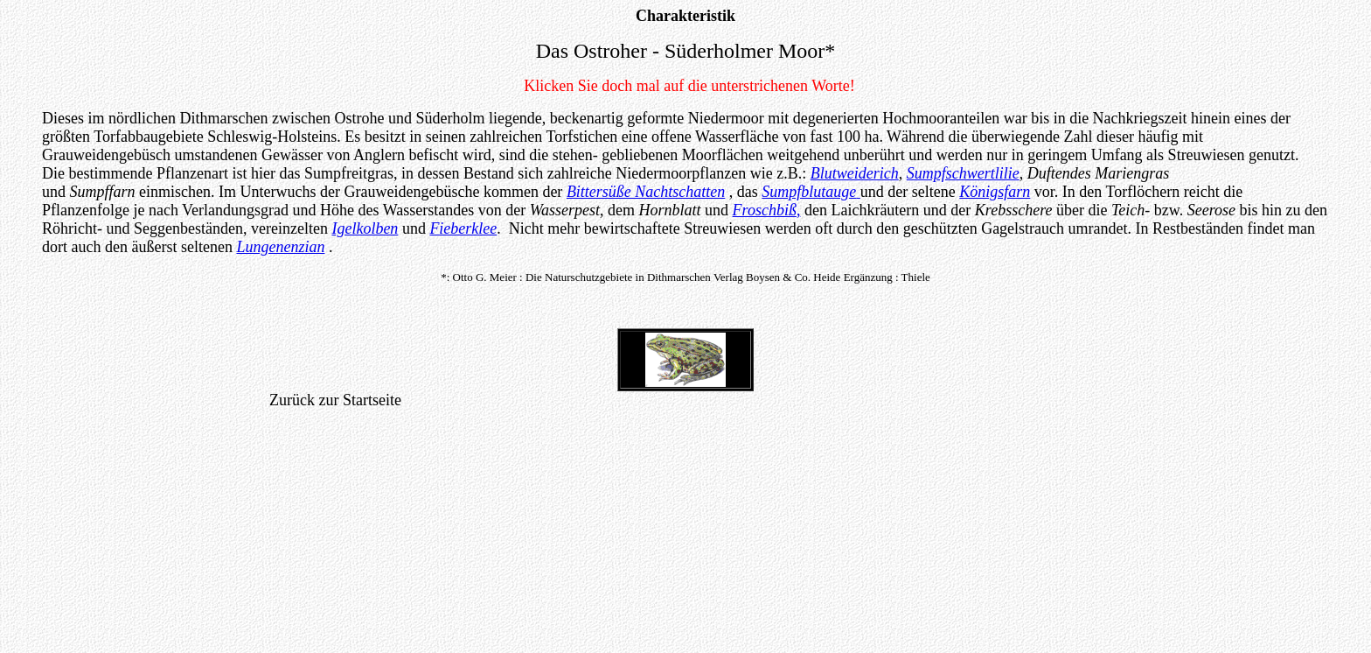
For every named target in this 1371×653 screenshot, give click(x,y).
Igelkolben (364, 228)
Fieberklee (463, 228)
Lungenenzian (280, 247)
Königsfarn (994, 191)
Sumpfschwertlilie (963, 173)
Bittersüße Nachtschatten (646, 191)
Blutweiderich (855, 173)
